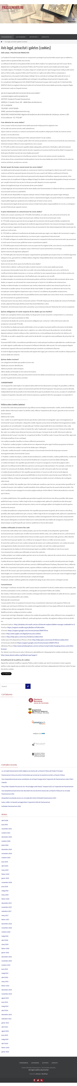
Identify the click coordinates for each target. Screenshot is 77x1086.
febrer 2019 (6, 877)
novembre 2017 (7, 910)
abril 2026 (5, 823)
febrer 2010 (6, 1051)
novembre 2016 (7, 931)
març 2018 (5, 898)
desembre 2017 (7, 906)
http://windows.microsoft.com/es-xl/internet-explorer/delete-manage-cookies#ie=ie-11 (44, 624)
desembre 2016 (7, 927)
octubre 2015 (6, 968)
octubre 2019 (6, 861)
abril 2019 (5, 869)
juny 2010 (5, 1038)
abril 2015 (5, 980)
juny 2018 (5, 890)
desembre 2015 (7, 960)
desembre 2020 (7, 840)
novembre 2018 (7, 885)
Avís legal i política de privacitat (38, 1073)
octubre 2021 (6, 836)
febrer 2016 (6, 951)
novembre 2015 (7, 964)
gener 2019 (6, 881)
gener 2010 (6, 1055)
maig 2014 (5, 1009)
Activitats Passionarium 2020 (12, 809)
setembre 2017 (7, 914)
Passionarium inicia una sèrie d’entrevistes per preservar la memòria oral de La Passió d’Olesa (37, 775)
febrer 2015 (6, 989)
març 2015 (5, 985)
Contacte (55, 1066)
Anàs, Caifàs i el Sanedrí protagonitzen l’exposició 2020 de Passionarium (29, 805)
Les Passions (35, 1066)
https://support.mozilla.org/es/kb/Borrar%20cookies (25, 627)
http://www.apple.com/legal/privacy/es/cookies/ (23, 634)
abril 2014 (5, 1013)
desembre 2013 (7, 1018)
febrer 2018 (6, 902)
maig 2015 (5, 976)
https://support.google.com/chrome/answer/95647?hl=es (28, 630)
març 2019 (5, 873)
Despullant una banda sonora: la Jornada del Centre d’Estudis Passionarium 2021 (32, 801)
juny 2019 (5, 865)
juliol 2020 (5, 848)
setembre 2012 (7, 1022)
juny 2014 (5, 1005)
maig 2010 (5, 1042)
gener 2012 (6, 1026)
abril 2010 (5, 1046)
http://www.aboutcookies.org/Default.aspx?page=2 (19, 655)
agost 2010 (6, 1034)
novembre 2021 (7, 832)
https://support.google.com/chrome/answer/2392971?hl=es (38, 643)
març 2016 (5, 947)
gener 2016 (6, 956)
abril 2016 (5, 943)
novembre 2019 (7, 856)
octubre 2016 (6, 935)
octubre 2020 (6, 844)
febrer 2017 (6, 923)
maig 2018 (5, 894)
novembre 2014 (7, 997)
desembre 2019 (7, 852)
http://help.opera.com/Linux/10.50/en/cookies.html (25, 637)
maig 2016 (5, 939)
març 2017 (5, 918)
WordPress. (45, 1077)
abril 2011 (5, 1030)
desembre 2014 (7, 993)
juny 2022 (5, 828)
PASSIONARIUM (12, 8)
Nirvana (38, 1077)
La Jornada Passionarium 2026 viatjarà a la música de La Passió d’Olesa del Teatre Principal (36, 771)
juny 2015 (5, 972)
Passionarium (24, 1066)
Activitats (45, 1066)
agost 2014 (6, 1001)
